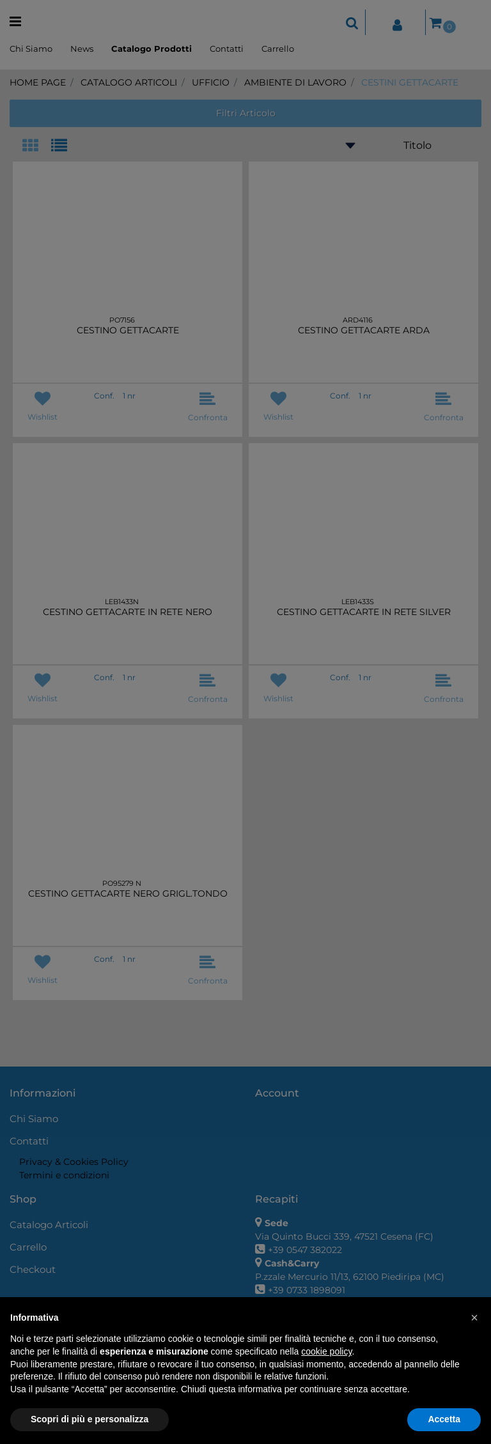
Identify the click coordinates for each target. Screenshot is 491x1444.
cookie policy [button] (326, 1351)
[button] (474, 1317)
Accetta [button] (444, 1419)
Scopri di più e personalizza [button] (89, 1419)
